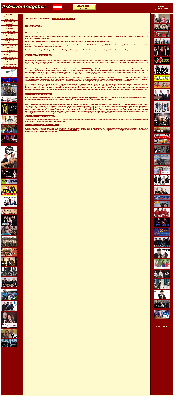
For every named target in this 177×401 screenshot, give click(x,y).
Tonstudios (10, 48)
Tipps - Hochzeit (9, 17)
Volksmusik (9, 38)
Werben (9, 62)
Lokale (9, 52)
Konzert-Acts (9, 40)
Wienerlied (9, 36)
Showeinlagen (10, 50)
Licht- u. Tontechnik (9, 45)
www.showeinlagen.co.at (68, 130)
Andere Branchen (9, 57)
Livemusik (9, 24)
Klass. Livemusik (9, 33)
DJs (9, 43)
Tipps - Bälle (9, 19)
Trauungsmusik (9, 21)
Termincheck (9, 59)
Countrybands (9, 31)
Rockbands (10, 29)
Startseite (9, 14)
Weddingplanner (9, 55)
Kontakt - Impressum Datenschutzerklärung (9, 65)
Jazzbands (9, 26)
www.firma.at (161, 326)
